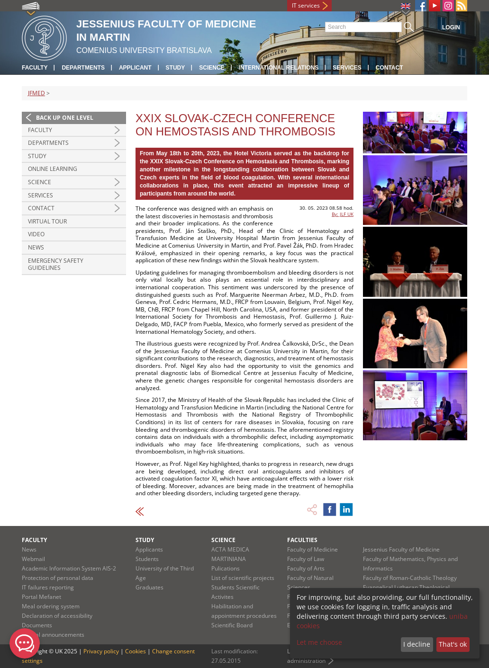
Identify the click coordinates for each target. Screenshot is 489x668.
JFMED (36, 93)
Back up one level (64, 118)
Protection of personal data (57, 578)
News (36, 247)
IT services (306, 5)
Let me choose (319, 642)
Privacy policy (101, 651)
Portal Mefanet (41, 597)
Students (147, 559)
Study (175, 67)
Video (36, 234)
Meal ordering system (51, 606)
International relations (279, 67)
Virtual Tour (47, 221)
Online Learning (52, 169)
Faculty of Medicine (312, 549)
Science (211, 67)
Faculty (34, 67)
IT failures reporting (48, 587)
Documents (37, 625)
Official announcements (53, 635)
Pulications (225, 568)
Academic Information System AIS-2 (69, 568)
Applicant (135, 67)
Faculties (302, 540)
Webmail (33, 559)
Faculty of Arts (306, 568)
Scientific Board (232, 625)
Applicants (149, 549)
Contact (389, 67)
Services (347, 67)
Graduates (149, 587)
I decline (416, 644)
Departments (83, 67)
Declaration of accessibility (57, 616)
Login (451, 27)
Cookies (135, 651)
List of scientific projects (242, 578)
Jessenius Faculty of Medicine (401, 549)
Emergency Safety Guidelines (55, 264)
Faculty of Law (305, 559)
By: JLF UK (342, 214)
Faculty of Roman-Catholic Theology (410, 578)
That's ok (453, 644)
